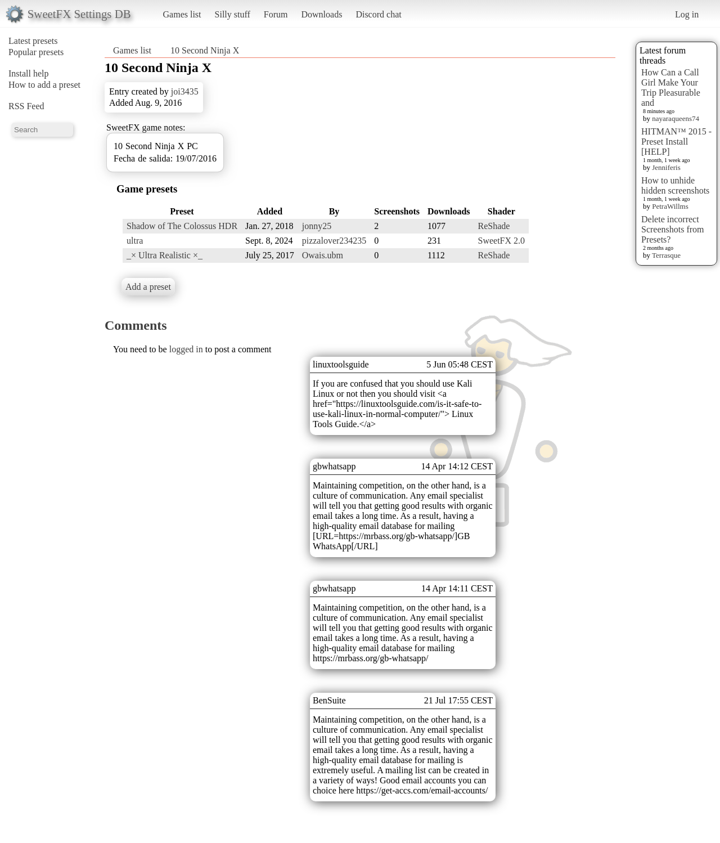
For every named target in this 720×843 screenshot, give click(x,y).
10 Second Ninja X (204, 50)
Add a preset (148, 287)
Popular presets (36, 52)
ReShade (494, 226)
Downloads (321, 14)
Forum (276, 14)
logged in (186, 349)
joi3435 (185, 91)
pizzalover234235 (334, 240)
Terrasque (666, 255)
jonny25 (316, 226)
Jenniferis (666, 167)
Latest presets (33, 41)
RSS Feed (26, 106)
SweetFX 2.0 (501, 240)
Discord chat (378, 14)
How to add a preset (44, 84)
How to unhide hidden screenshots (675, 185)
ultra (135, 240)
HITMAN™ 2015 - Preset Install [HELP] (676, 141)
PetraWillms (670, 206)
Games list (182, 14)
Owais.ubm (322, 255)
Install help (28, 73)
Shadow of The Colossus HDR (182, 226)
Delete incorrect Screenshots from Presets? (672, 229)
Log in (687, 14)
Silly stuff (232, 14)
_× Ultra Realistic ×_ (164, 255)
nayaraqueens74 (675, 118)
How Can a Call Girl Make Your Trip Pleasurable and (670, 87)
